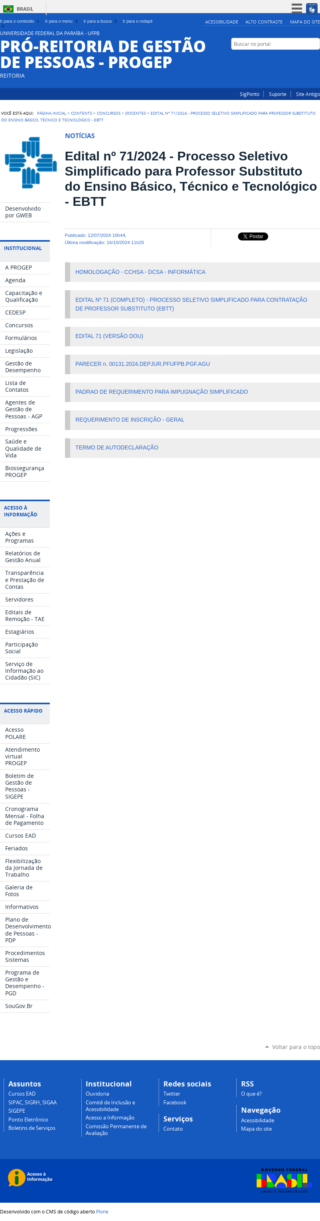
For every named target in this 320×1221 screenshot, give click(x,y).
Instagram (306, 59)
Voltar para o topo (296, 1047)
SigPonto (249, 94)
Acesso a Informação (110, 1117)
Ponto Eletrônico (28, 1119)
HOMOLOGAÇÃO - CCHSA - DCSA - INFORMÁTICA (140, 272)
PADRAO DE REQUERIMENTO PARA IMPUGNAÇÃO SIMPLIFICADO (161, 392)
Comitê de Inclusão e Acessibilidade (110, 1106)
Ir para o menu (62, 21)
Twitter (171, 1093)
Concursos (108, 113)
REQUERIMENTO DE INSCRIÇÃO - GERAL (129, 420)
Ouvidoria (97, 1093)
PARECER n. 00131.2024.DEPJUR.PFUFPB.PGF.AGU (142, 364)
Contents (81, 113)
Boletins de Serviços (31, 1128)
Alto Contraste (264, 22)
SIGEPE (16, 1111)
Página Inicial (51, 113)
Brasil (25, 9)
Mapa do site (305, 22)
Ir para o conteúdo (20, 21)
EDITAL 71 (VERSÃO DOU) (109, 336)
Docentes (135, 113)
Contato (173, 1128)
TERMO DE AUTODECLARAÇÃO (116, 448)
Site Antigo (308, 94)
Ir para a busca (101, 21)
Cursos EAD (21, 1093)
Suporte (278, 94)
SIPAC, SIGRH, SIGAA (32, 1102)
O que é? (251, 1093)
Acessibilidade (221, 22)
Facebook (316, 59)
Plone (102, 1211)
